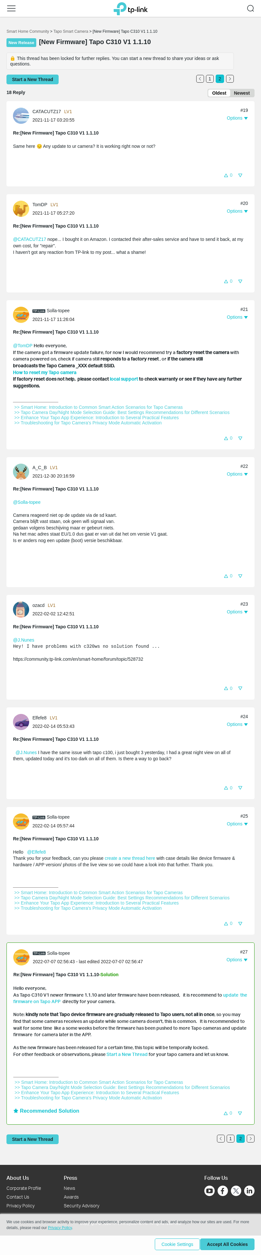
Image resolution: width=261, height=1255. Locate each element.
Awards (71, 1197)
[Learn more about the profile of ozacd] (22, 610)
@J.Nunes (23, 641)
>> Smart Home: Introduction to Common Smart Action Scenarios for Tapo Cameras (98, 408)
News (69, 1188)
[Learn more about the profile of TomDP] (22, 209)
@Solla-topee (26, 503)
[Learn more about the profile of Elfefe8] (22, 722)
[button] (11, 8)
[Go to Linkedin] (249, 1191)
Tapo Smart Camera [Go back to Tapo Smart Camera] (70, 31)
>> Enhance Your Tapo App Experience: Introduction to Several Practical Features (96, 418)
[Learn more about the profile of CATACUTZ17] (22, 116)
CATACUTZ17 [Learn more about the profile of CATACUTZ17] (46, 112)
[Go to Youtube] (209, 1191)
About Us (17, 1177)
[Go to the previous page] (200, 79)
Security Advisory (81, 1205)
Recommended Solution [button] (46, 1112)
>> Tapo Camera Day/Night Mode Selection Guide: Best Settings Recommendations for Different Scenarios (122, 413)
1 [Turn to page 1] (210, 78)
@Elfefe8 (36, 853)
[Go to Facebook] (223, 1191)
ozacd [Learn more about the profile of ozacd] (38, 606)
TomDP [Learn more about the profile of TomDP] (39, 205)
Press (70, 1177)
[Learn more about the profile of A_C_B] (22, 472)
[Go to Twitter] (236, 1191)
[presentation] (21, 117)
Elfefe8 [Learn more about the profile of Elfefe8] (39, 718)
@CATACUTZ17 (29, 240)
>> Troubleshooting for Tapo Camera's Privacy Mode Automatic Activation (88, 424)
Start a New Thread (127, 1055)
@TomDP (22, 346)
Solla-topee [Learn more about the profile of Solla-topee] (58, 311)
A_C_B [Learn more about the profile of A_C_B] (39, 468)
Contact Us (17, 1197)
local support (124, 380)
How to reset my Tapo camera (44, 373)
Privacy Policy (20, 1205)
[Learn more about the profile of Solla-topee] (22, 315)
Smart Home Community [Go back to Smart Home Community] (27, 31)
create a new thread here (130, 859)
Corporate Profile (23, 1188)
